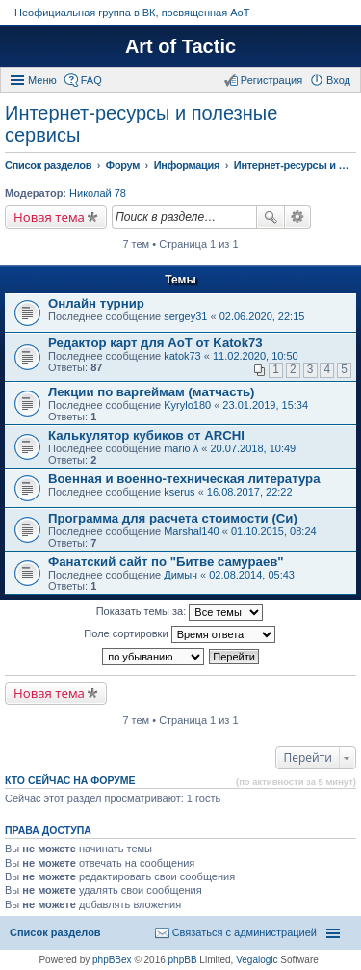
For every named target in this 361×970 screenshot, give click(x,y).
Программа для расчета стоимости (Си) (172, 518)
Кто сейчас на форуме (70, 780)
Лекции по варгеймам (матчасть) (151, 392)
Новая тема (49, 217)
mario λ (181, 448)
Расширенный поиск (298, 217)
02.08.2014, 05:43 (252, 574)
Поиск (270, 217)
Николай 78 (97, 193)
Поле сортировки (179, 634)
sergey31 (185, 316)
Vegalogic (256, 960)
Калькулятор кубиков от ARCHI (146, 435)
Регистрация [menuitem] (271, 80)
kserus (179, 492)
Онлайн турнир (96, 303)
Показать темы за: (180, 612)
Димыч (180, 574)
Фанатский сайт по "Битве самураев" (166, 561)
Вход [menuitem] (338, 80)
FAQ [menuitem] (91, 80)
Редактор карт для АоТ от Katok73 (155, 343)
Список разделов (55, 932)
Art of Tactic (180, 46)
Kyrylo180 (187, 405)
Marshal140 (191, 531)
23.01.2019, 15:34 (265, 405)
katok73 (182, 356)
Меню (42, 80)
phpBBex (112, 960)
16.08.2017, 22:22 (250, 492)
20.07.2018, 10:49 (254, 448)
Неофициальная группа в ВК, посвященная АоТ (131, 12)
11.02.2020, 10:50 (255, 356)
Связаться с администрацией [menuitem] (244, 932)
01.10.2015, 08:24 (274, 531)
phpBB (182, 960)
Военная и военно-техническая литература (184, 479)
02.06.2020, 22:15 (262, 316)
